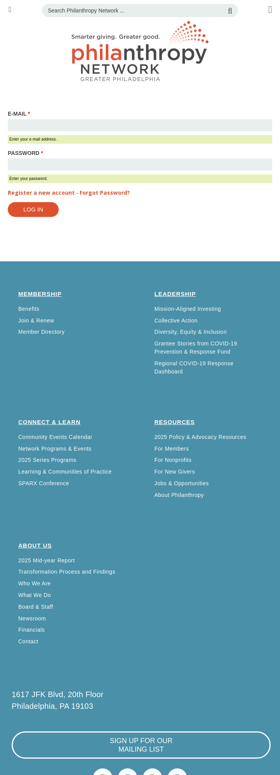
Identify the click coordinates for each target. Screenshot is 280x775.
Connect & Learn (49, 422)
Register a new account (41, 192)
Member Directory (41, 332)
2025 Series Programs (47, 460)
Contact (28, 641)
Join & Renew (36, 320)
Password (25, 153)
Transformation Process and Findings (67, 572)
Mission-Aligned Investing (187, 309)
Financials (31, 630)
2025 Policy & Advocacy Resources (200, 437)
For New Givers (174, 472)
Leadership (175, 294)
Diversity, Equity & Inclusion (190, 332)
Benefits (29, 309)
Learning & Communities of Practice (65, 472)
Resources (174, 422)
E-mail (19, 114)
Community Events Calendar (55, 437)
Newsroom (32, 618)
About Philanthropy (179, 495)
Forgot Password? (105, 192)
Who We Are (34, 583)
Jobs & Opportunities (181, 483)
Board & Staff (35, 607)
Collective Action (176, 320)
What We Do (34, 595)
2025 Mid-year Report (46, 560)
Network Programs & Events (54, 449)
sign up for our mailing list (141, 745)
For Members (171, 449)
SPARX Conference (43, 483)
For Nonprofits (173, 460)
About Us (35, 545)
